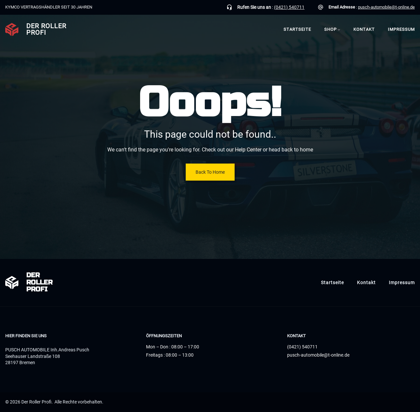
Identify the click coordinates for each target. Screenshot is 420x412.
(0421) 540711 (289, 7)
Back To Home (210, 172)
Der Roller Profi (46, 29)
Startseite (297, 29)
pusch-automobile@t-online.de (386, 7)
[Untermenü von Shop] (339, 29)
